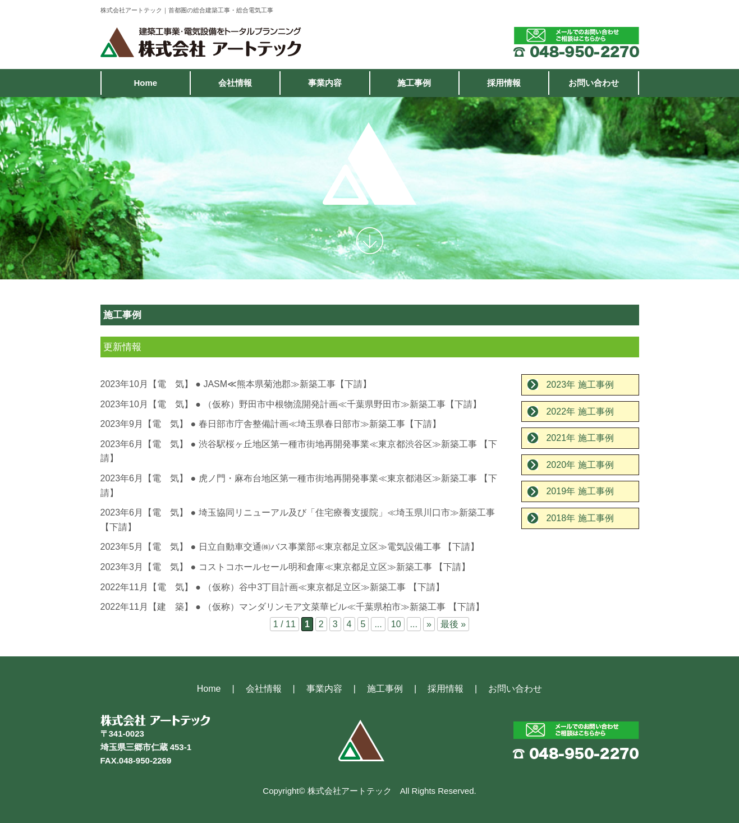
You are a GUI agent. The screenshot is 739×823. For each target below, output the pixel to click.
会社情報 (235, 83)
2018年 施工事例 (579, 518)
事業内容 (325, 83)
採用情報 (504, 83)
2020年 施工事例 (579, 465)
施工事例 (414, 83)
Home (145, 83)
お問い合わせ (593, 83)
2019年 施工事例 (579, 491)
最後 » (453, 624)
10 (396, 624)
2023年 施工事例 (579, 384)
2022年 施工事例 (579, 411)
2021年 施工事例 (579, 438)
